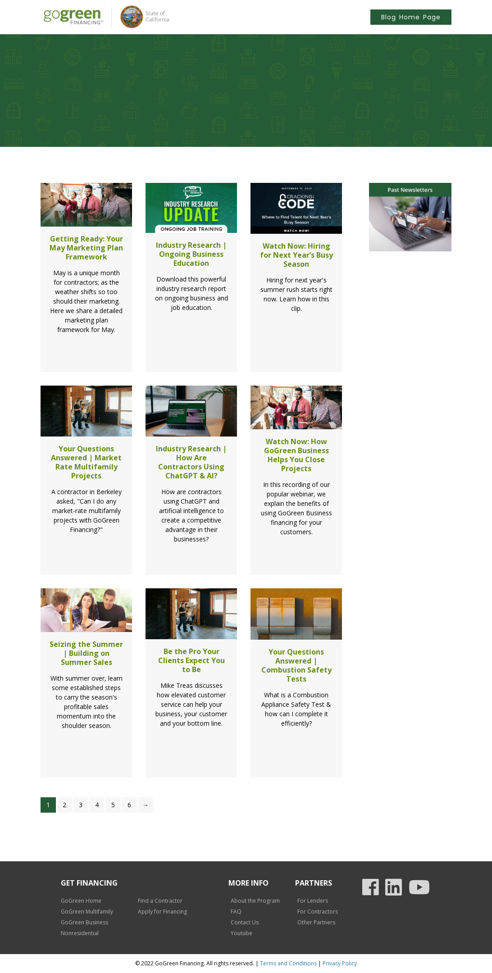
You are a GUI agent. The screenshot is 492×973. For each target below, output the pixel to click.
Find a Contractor (160, 901)
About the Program (255, 901)
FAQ (236, 911)
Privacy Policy (340, 963)
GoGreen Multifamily (87, 911)
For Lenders (312, 901)
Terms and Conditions (288, 963)
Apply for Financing (162, 911)
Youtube (241, 933)
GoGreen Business (84, 922)
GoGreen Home (81, 901)
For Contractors (317, 911)
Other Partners (316, 922)
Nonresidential (80, 933)
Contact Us (245, 922)
